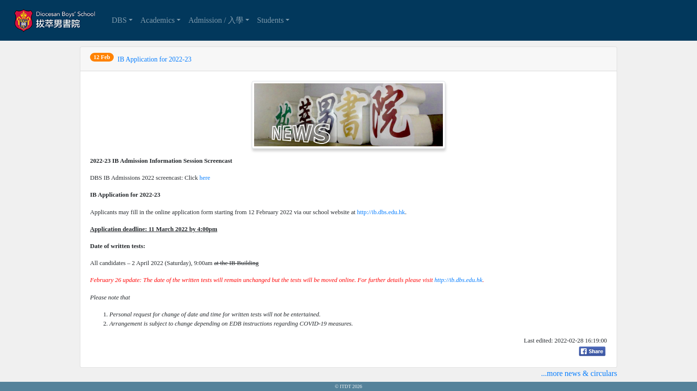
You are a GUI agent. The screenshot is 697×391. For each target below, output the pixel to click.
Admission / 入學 (215, 20)
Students (270, 20)
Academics (157, 20)
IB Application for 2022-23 (155, 59)
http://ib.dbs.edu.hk (381, 212)
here (204, 177)
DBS (119, 20)
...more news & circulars (579, 373)
